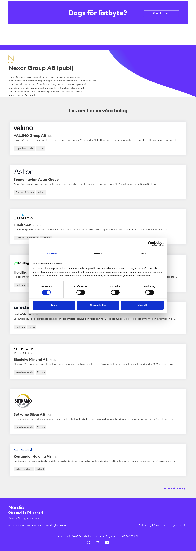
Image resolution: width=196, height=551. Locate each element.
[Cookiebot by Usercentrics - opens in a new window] (150, 243)
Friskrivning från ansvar (151, 525)
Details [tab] (98, 253)
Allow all (142, 305)
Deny (54, 305)
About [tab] (144, 253)
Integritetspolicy (178, 525)
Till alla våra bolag (174, 488)
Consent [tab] (52, 253)
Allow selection (98, 305)
